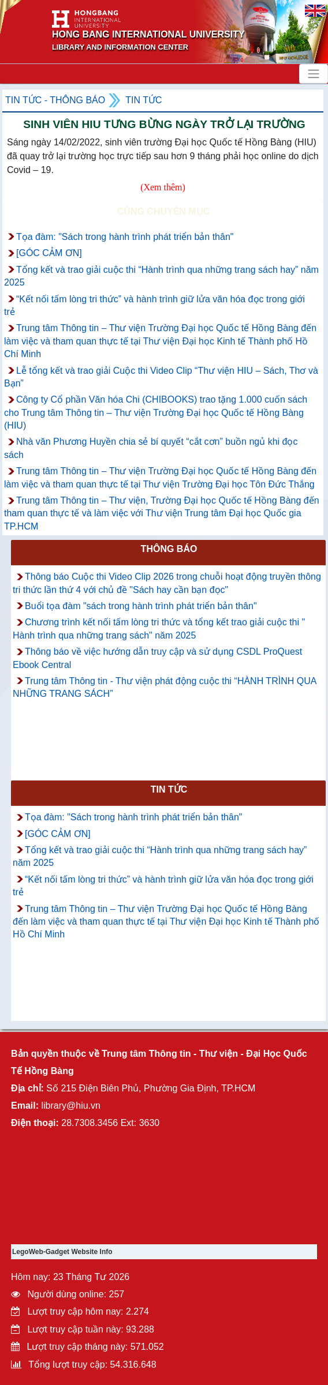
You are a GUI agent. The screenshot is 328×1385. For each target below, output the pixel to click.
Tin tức (143, 100)
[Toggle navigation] (313, 74)
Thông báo (169, 549)
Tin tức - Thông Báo (55, 100)
